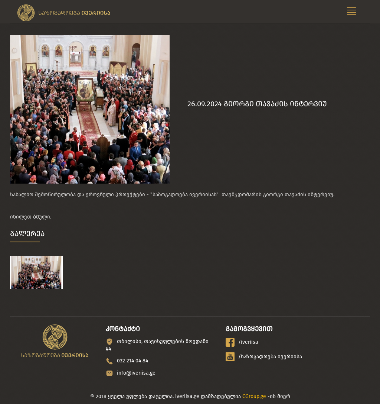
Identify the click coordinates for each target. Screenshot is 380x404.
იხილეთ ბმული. (30, 217)
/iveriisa (242, 342)
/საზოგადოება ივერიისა (264, 356)
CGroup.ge (254, 396)
